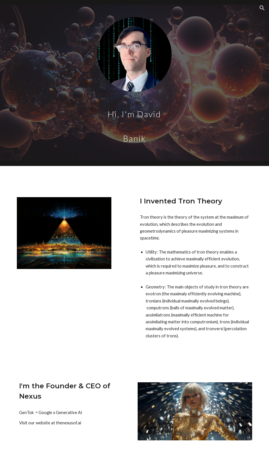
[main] (134, 120)
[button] (262, 8)
